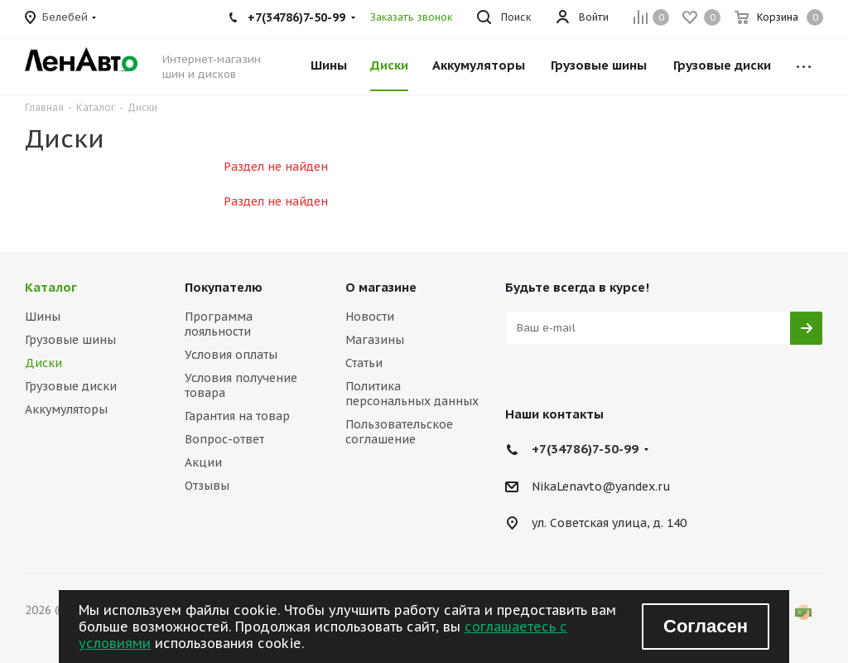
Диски (43, 363)
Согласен (705, 626)
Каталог (51, 287)
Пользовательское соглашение (399, 432)
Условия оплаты (231, 354)
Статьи (364, 363)
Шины (42, 316)
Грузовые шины (70, 339)
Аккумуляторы (66, 409)
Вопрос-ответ (224, 439)
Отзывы (207, 485)
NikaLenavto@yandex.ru (601, 486)
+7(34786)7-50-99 (585, 449)
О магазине (381, 287)
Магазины (374, 339)
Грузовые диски (71, 386)
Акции (203, 462)
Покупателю (224, 287)
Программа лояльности (219, 324)
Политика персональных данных (412, 394)
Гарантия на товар (237, 416)
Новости (369, 316)
